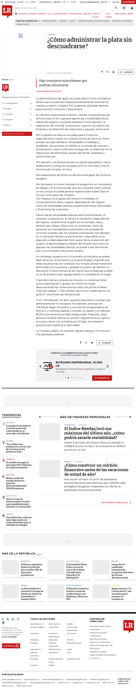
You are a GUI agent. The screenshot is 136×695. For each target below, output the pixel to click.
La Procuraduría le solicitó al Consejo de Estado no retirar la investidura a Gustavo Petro (32, 593)
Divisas (72, 21)
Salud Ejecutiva (73, 659)
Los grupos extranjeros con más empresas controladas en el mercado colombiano (18, 430)
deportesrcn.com (24, 686)
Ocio (69, 652)
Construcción (72, 561)
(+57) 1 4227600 (9, 637)
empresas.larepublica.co (52, 679)
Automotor (11, 496)
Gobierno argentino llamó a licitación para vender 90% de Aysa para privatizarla (31, 569)
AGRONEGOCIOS (75, 14)
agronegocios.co (32, 679)
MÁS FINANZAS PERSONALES (114, 502)
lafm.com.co (108, 682)
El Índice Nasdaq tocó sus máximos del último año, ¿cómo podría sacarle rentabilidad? (94, 433)
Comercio (63, 21)
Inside (69, 649)
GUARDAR (126, 72)
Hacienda (10, 441)
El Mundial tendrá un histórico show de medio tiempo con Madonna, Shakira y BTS (77, 593)
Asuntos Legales (37, 627)
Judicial (24, 585)
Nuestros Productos (98, 633)
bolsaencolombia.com (99, 679)
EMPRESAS (42, 14)
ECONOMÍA (32, 14)
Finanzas (34, 643)
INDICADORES (120, 14)
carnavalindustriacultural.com (42, 682)
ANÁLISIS (87, 14)
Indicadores (35, 649)
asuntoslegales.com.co (12, 679)
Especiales (53, 640)
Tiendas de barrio (49, 21)
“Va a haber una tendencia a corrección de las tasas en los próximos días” (18, 448)
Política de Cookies (98, 652)
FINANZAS (22, 14)
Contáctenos (95, 636)
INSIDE (130, 14)
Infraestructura (55, 649)
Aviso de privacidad (98, 639)
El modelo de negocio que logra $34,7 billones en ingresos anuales (19, 465)
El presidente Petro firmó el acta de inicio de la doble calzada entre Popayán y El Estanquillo (76, 571)
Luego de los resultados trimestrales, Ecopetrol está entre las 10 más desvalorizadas (122, 571)
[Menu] (16, 13)
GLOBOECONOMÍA (60, 14)
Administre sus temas (13, 134)
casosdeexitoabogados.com (14, 682)
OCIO (50, 14)
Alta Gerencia (54, 624)
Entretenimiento (73, 585)
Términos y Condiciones (100, 642)
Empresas (34, 640)
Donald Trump (23, 24)
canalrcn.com (63, 682)
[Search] (116, 8)
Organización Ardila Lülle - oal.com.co (124, 681)
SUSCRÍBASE (129, 2)
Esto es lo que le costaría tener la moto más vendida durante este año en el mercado (18, 503)
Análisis (70, 624)
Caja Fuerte (54, 627)
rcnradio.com (78, 682)
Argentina (25, 561)
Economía (71, 633)
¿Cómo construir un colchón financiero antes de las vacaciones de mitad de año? (96, 470)
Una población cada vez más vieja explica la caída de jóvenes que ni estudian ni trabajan (19, 521)
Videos (52, 665)
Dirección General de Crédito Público (93, 21)
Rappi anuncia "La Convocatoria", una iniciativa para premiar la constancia (122, 593)
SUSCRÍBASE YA (102, 378)
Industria (10, 423)
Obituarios (53, 652)
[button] (39, 367)
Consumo (116, 585)
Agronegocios (36, 624)
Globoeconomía (74, 643)
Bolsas (115, 561)
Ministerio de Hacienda (121, 21)
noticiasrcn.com (93, 682)
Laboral (9, 514)
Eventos (70, 640)
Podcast (33, 659)
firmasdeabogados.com (76, 679)
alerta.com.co (8, 686)
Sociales (34, 665)
